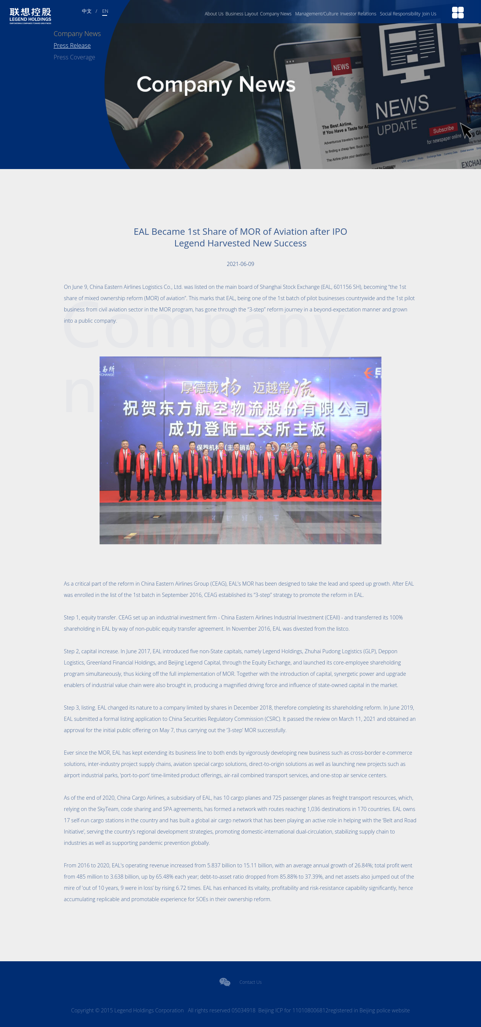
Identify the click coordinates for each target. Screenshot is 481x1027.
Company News (276, 14)
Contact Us (250, 982)
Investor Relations (358, 14)
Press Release (72, 45)
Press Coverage (74, 57)
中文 (87, 11)
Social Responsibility (400, 14)
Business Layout (241, 14)
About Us (214, 14)
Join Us (429, 14)
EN (105, 11)
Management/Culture (316, 14)
